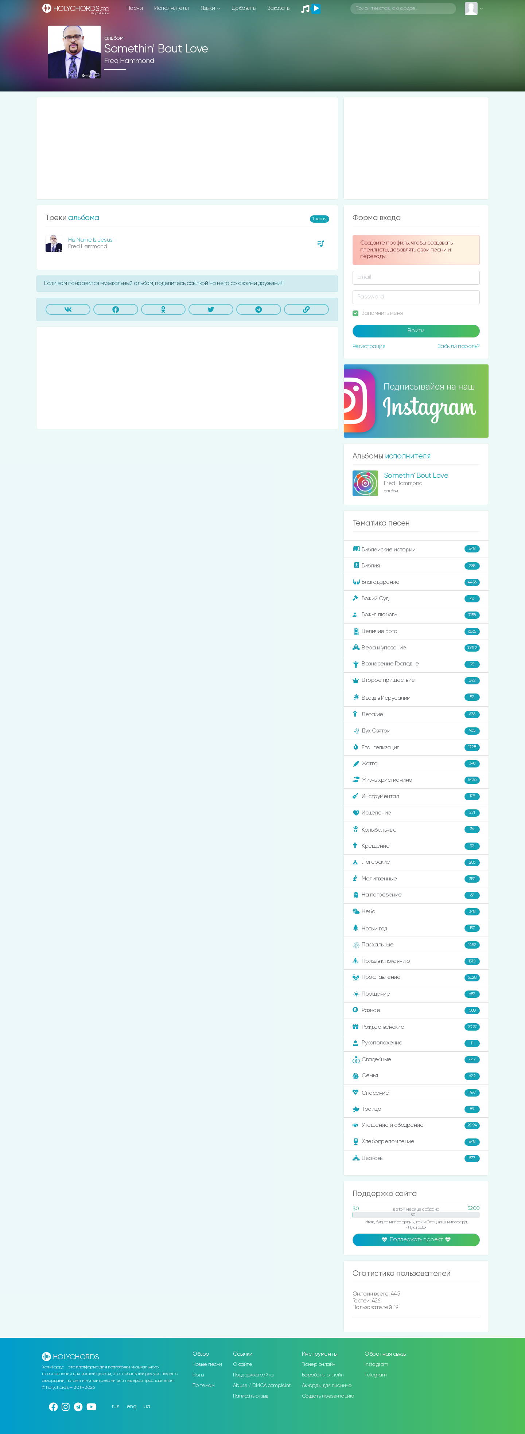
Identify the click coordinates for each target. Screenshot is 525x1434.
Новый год (416, 928)
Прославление (416, 977)
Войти (416, 331)
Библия (416, 566)
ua (147, 1406)
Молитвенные (416, 879)
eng (132, 1406)
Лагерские (416, 862)
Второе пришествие (416, 680)
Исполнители (171, 8)
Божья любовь (416, 615)
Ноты (198, 1375)
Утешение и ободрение (416, 1125)
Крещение (416, 846)
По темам (203, 1385)
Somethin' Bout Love (416, 476)
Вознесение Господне (416, 664)
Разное (416, 1010)
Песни (135, 8)
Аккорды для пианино (326, 1385)
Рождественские (416, 1027)
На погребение (416, 895)
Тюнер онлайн (318, 1364)
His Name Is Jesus (90, 240)
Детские (416, 714)
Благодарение (416, 582)
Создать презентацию (328, 1396)
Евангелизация (416, 747)
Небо (416, 911)
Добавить (244, 8)
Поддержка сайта (253, 1375)
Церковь (416, 1158)
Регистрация (369, 346)
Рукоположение (416, 1043)
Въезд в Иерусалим (416, 697)
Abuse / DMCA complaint (262, 1385)
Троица (416, 1109)
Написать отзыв (250, 1396)
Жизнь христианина (416, 780)
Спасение (416, 1093)
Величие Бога (416, 631)
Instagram (376, 1364)
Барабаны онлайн (323, 1375)
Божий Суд (416, 598)
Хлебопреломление (416, 1142)
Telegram (375, 1375)
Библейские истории (416, 549)
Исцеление (416, 813)
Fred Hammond (129, 61)
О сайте (242, 1364)
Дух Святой (416, 731)
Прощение (416, 994)
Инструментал (416, 796)
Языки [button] (208, 8)
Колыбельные (416, 829)
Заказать (278, 8)
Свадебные (416, 1059)
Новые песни (207, 1364)
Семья (416, 1076)
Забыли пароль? (459, 346)
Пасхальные (416, 945)
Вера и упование (416, 648)
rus (116, 1406)
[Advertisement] (187, 148)
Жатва (416, 763)
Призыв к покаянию (416, 961)
